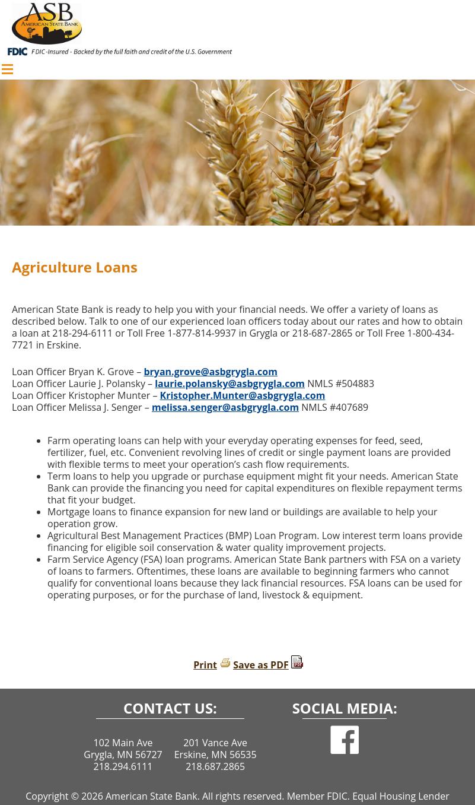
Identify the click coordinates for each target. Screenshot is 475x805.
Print (205, 664)
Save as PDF (261, 664)
